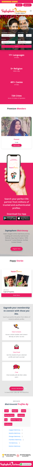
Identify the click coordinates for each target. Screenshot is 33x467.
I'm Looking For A (6, 32)
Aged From (21, 32)
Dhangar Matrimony (14, 436)
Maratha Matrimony (14, 433)
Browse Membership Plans (16, 388)
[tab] (6, 410)
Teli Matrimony (13, 443)
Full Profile (16, 145)
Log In (21, 5)
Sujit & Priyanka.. (9, 292)
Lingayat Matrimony (14, 430)
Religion (3, 39)
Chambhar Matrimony (15, 439)
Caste (19, 39)
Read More (16, 295)
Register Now (16, 249)
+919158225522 (6, 1)
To (26, 32)
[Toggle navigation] (31, 11)
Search (16, 46)
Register (28, 5)
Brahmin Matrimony (14, 446)
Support (14, 1)
